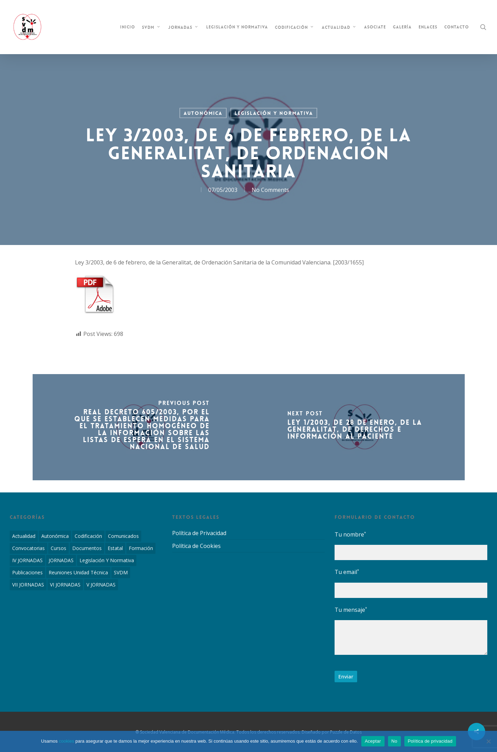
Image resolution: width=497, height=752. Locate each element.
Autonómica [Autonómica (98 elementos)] (55, 536)
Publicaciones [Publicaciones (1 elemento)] (27, 572)
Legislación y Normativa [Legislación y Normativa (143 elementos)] (106, 560)
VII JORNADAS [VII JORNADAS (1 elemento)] (28, 584)
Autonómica (203, 113)
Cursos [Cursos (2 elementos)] (58, 548)
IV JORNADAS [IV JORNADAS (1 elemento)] (27, 560)
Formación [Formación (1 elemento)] (141, 548)
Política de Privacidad (199, 533)
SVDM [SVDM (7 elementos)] (121, 572)
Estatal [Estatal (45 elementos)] (115, 548)
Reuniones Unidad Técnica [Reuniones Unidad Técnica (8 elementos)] (78, 572)
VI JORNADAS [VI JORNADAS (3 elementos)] (65, 584)
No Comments (270, 190)
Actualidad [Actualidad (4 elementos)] (23, 536)
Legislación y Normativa (274, 113)
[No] (488, 741)
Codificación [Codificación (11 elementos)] (88, 536)
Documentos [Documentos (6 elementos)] (87, 548)
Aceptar (373, 741)
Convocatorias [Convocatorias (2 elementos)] (28, 548)
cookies (66, 741)
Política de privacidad (430, 741)
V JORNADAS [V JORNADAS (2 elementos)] (101, 584)
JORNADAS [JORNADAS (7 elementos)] (61, 560)
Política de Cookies (196, 546)
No (394, 741)
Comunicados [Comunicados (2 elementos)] (123, 536)
